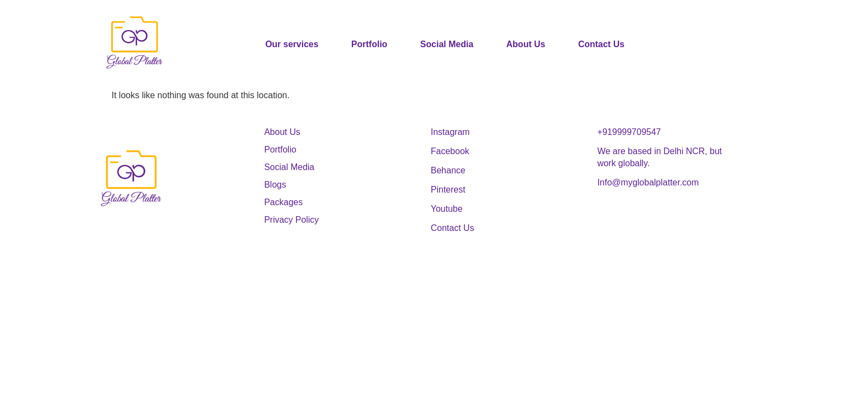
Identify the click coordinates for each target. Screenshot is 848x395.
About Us (525, 44)
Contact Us (601, 44)
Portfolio (369, 44)
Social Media (447, 44)
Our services (291, 44)
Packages (283, 202)
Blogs (275, 184)
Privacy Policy (291, 219)
